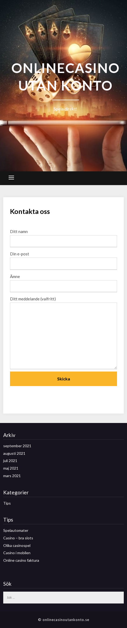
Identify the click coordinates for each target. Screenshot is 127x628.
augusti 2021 (14, 453)
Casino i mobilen (16, 552)
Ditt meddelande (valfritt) (63, 333)
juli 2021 (10, 460)
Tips (7, 503)
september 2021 (17, 445)
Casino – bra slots (18, 538)
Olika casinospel (16, 545)
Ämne (63, 281)
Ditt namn (63, 236)
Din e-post (63, 258)
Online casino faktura (21, 560)
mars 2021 (12, 475)
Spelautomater (15, 530)
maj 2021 (10, 468)
